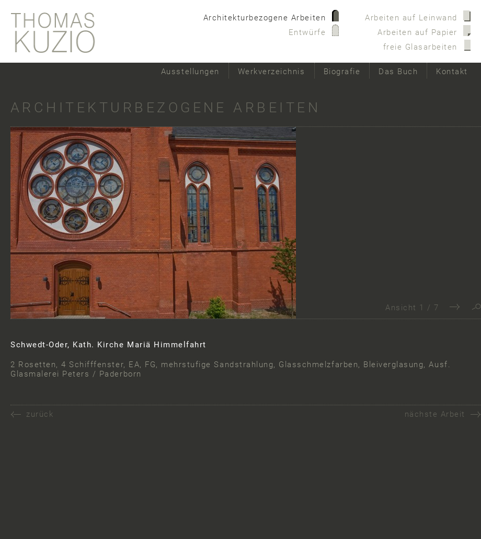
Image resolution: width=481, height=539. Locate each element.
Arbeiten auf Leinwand (411, 17)
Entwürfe (307, 32)
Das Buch (398, 71)
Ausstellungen (190, 71)
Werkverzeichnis (271, 71)
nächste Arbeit (435, 414)
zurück (39, 414)
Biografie (342, 71)
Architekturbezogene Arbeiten (264, 17)
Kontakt (452, 71)
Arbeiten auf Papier (417, 32)
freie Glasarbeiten (420, 47)
